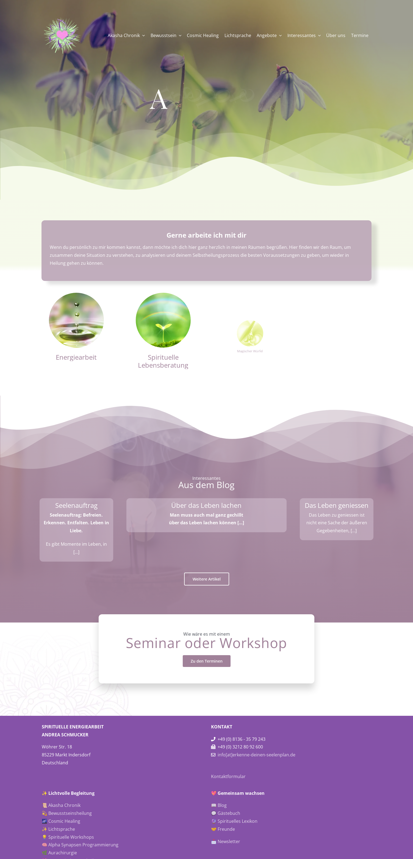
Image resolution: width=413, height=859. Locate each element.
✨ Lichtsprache (58, 829)
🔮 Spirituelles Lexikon (234, 821)
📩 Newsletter (225, 841)
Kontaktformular (228, 776)
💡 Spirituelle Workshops (68, 837)
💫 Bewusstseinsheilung (67, 813)
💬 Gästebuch (225, 813)
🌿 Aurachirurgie (59, 853)
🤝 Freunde (223, 829)
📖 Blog (219, 805)
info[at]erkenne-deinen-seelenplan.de (256, 755)
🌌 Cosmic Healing (61, 821)
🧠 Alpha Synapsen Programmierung (80, 845)
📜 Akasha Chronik (61, 805)
